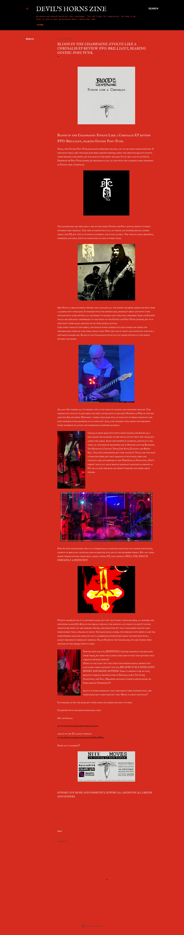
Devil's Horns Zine (71, 9)
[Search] (153, 8)
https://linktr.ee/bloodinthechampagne (77, 726)
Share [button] (30, 39)
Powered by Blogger (92, 926)
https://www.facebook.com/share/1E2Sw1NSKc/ (80, 737)
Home (40, 24)
